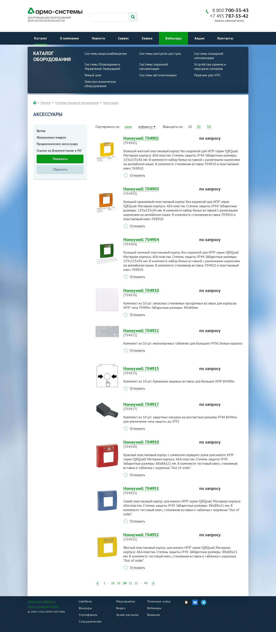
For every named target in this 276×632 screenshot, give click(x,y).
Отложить (137, 175)
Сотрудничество (90, 621)
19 (118, 583)
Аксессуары (110, 103)
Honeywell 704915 (158, 371)
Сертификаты (88, 615)
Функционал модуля (51, 137)
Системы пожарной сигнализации (208, 55)
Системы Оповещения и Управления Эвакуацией (102, 66)
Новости (98, 38)
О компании (69, 38)
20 (199, 126)
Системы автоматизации (158, 75)
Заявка (147, 38)
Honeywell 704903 (158, 191)
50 (209, 126)
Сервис (123, 38)
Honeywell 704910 (158, 293)
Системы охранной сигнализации (153, 66)
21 (130, 583)
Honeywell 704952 (158, 537)
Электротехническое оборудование (100, 83)
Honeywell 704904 (158, 242)
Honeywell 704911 (158, 333)
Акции (199, 38)
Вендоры (85, 608)
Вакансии (153, 615)
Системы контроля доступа (160, 53)
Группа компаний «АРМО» (43, 606)
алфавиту (145, 126)
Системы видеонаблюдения (106, 53)
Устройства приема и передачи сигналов (210, 66)
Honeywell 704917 (158, 406)
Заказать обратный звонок (229, 20)
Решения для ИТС (207, 75)
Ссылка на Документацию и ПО (59, 150)
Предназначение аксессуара (57, 144)
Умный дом (93, 75)
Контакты (225, 38)
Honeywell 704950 (158, 444)
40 (145, 583)
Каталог (40, 38)
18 (112, 583)
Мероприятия (125, 601)
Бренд (41, 131)
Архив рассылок (127, 615)
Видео (120, 608)
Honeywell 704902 (158, 140)
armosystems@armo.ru (42, 601)
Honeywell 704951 (158, 491)
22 (136, 583)
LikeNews (85, 601)
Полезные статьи (159, 601)
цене (128, 126)
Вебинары (173, 38)
